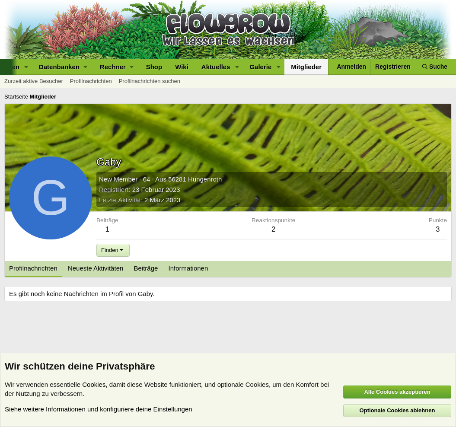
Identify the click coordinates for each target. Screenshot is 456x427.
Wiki (181, 66)
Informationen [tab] (188, 268)
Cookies (93, 384)
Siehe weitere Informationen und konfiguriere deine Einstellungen (98, 409)
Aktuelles (215, 66)
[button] (26, 67)
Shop (154, 66)
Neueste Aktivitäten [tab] (95, 268)
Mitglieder (306, 66)
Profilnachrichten (91, 81)
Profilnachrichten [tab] (33, 268)
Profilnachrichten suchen (149, 81)
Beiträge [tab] (146, 268)
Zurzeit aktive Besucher (33, 81)
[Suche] (435, 67)
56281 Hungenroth (195, 179)
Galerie (260, 66)
